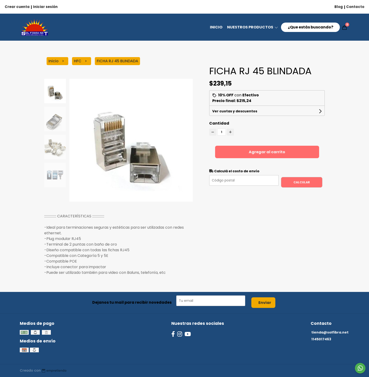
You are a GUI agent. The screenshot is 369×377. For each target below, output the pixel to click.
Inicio (216, 27)
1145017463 (321, 339)
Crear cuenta (17, 6)
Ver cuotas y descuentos (234, 111)
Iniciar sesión (45, 6)
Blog (338, 6)
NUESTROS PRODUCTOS (253, 27)
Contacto (355, 6)
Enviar (264, 302)
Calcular (301, 182)
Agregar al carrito (267, 152)
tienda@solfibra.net (330, 332)
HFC (78, 61)
